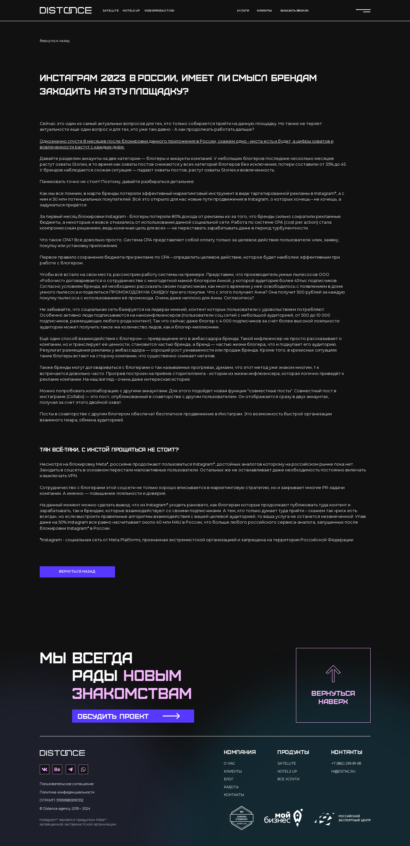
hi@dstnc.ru (343, 771)
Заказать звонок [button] (294, 10)
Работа (231, 787)
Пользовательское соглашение (67, 784)
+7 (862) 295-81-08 (346, 763)
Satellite (110, 10)
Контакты (234, 795)
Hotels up (131, 10)
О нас (229, 763)
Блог (229, 779)
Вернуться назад (55, 41)
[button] (133, 716)
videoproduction (159, 10)
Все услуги (288, 779)
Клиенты (233, 771)
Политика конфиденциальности (67, 792)
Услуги (243, 10)
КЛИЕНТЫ (264, 10)
